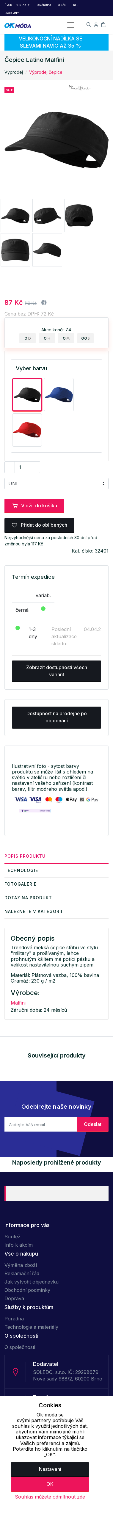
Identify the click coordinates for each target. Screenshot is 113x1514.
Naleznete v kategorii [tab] (33, 911)
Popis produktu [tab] (24, 856)
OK (50, 1484)
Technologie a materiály (31, 1327)
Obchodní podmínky (27, 1290)
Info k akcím (18, 1245)
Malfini (18, 1003)
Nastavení (50, 1469)
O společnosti (19, 1347)
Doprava (14, 1298)
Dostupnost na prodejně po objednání (56, 717)
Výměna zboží (20, 1265)
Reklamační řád (21, 1273)
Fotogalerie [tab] (20, 884)
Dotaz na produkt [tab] (28, 897)
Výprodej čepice (45, 72)
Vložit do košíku (34, 505)
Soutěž (12, 1237)
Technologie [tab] (21, 870)
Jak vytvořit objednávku (31, 1282)
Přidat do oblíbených (39, 525)
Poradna (14, 1319)
